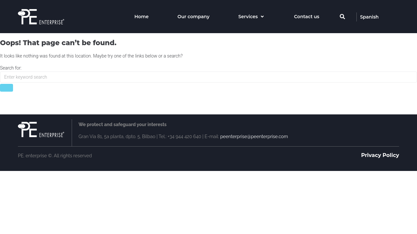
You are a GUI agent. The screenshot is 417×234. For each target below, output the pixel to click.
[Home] (141, 16)
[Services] (251, 16)
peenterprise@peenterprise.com (254, 136)
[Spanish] (369, 17)
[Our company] (193, 16)
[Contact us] (307, 16)
